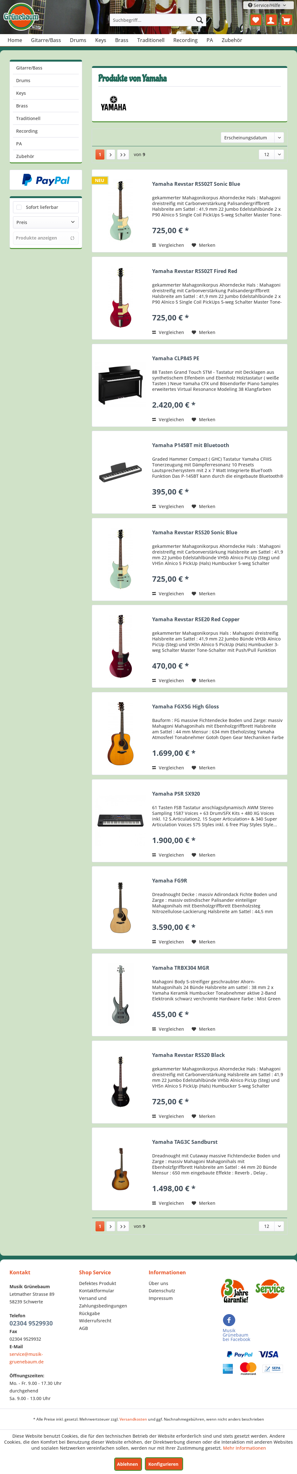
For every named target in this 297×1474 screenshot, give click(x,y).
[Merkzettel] (256, 20)
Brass (22, 106)
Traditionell (28, 118)
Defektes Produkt (97, 1283)
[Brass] (122, 40)
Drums (23, 80)
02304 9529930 (31, 1323)
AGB (83, 1328)
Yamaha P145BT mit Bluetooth (190, 445)
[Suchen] (199, 20)
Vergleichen (168, 245)
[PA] (209, 40)
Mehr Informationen (244, 1448)
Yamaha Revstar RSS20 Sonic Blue (194, 532)
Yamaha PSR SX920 (176, 794)
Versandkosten (133, 1419)
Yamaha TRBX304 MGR (180, 968)
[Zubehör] (232, 40)
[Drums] (78, 40)
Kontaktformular (96, 1291)
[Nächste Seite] (110, 154)
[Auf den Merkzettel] (203, 245)
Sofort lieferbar (42, 207)
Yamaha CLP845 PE (175, 358)
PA (19, 144)
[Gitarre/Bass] (46, 40)
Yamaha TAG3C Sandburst (185, 1142)
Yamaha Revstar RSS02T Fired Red (194, 271)
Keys (21, 93)
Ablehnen (127, 1464)
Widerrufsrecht (95, 1321)
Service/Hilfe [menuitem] (265, 5)
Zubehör (25, 156)
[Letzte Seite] (123, 154)
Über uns (158, 1283)
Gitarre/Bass (29, 68)
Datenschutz (162, 1291)
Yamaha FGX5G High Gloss (185, 706)
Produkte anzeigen (45, 238)
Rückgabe (89, 1313)
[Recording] (185, 40)
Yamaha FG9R (169, 880)
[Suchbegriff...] (158, 20)
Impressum (161, 1298)
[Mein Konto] (271, 20)
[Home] (15, 40)
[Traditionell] (151, 40)
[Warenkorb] (287, 20)
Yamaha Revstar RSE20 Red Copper (195, 619)
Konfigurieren (163, 1464)
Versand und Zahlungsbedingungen (103, 1302)
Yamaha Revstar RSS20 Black (188, 1055)
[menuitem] (158, 20)
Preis (21, 222)
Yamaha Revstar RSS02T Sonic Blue (196, 184)
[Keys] (101, 40)
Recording (27, 131)
